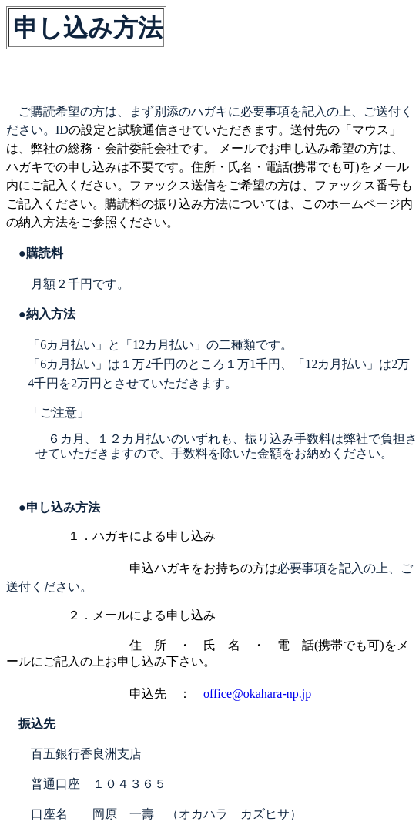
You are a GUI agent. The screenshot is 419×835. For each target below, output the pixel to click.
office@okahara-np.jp (257, 693)
